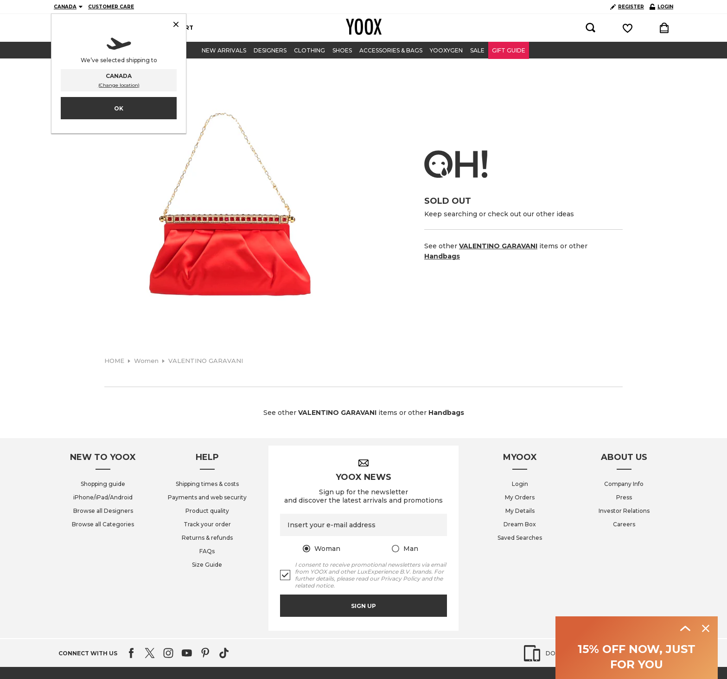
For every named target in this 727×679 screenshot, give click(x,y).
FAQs (207, 551)
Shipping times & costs (207, 483)
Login (520, 483)
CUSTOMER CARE (111, 7)
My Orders (520, 497)
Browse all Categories (103, 524)
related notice (314, 585)
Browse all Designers (103, 510)
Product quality (207, 510)
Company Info (624, 483)
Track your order (207, 524)
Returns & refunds (207, 537)
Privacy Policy (400, 578)
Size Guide (207, 564)
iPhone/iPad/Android (103, 497)
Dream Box (520, 524)
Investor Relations (624, 510)
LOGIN (661, 7)
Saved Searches (519, 537)
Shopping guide (103, 483)
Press (624, 497)
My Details (520, 510)
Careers (624, 524)
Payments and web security (207, 497)
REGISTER (627, 7)
